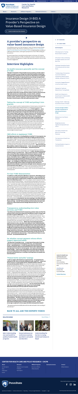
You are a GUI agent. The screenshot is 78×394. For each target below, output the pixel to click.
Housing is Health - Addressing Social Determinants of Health (62, 102)
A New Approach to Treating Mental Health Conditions (61, 52)
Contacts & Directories (17, 390)
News (3, 368)
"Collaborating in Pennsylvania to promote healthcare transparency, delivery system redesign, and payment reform (62, 75)
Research (19, 364)
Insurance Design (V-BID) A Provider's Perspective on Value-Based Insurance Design (61, 110)
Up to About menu (61, 43)
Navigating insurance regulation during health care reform (62, 124)
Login (48, 390)
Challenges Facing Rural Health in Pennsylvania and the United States (62, 67)
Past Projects (20, 370)
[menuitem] (63, 41)
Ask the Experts (59, 47)
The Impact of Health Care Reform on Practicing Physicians (61, 132)
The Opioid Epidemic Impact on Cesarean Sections (62, 145)
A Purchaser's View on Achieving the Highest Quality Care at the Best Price (62, 59)
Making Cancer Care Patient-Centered (61, 117)
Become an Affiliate (36, 367)
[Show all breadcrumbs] (16, 31)
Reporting (26, 390)
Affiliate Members (65, 367)
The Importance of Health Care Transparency (62, 139)
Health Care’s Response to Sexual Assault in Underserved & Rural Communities (62, 95)
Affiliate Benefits (35, 368)
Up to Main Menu (61, 39)
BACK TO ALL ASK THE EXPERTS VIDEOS (26, 311)
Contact (63, 364)
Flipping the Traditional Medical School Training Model (62, 89)
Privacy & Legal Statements (34, 390)
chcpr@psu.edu (60, 166)
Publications (4, 370)
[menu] (63, 93)
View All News (45, 317)
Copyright (44, 390)
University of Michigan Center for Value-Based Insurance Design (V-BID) (25, 49)
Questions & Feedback (6, 390)
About (3, 364)
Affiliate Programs (36, 364)
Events (3, 372)
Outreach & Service (51, 364)
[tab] (42, 1)
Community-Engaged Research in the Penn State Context (62, 83)
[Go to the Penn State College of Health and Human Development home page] (9, 6)
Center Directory (61, 172)
